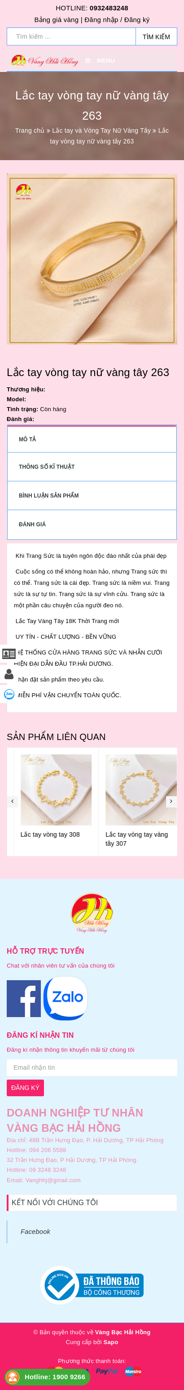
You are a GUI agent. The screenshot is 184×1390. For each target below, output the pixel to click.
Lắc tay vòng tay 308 (128, 834)
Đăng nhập (101, 19)
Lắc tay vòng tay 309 (43, 834)
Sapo (111, 1342)
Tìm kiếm (156, 36)
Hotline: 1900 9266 (55, 1377)
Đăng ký (137, 19)
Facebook (35, 1231)
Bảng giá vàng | (58, 19)
